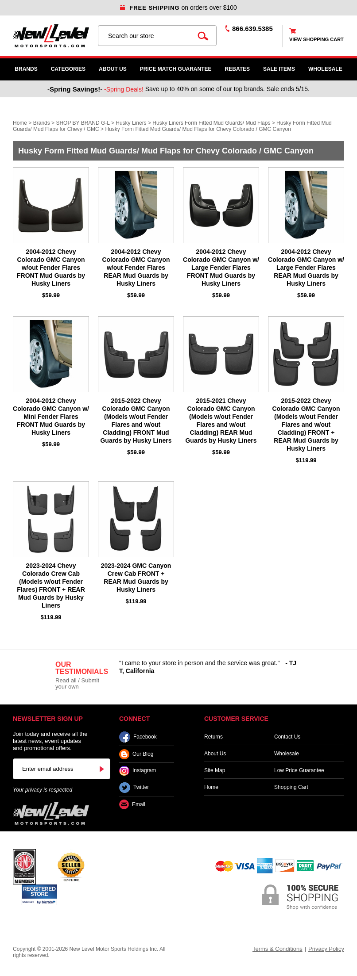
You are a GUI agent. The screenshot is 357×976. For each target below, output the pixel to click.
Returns (213, 737)
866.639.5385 (252, 28)
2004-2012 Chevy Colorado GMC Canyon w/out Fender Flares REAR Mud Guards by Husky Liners (136, 267)
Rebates (237, 69)
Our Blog (136, 754)
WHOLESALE (325, 69)
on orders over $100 (178, 7)
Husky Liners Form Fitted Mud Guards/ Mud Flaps (211, 123)
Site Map (214, 770)
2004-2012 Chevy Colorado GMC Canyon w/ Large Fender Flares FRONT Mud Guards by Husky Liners (221, 267)
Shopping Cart (291, 787)
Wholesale (286, 753)
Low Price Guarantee (299, 770)
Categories (68, 69)
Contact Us (287, 737)
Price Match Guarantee (176, 69)
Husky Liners (131, 123)
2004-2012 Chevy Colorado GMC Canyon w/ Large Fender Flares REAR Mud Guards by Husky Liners (306, 267)
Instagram (137, 771)
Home (20, 123)
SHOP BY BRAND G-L (82, 123)
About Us (113, 69)
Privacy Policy (326, 948)
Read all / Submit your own (77, 683)
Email (132, 805)
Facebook (138, 737)
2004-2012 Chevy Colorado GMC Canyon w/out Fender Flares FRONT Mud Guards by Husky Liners (51, 267)
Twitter (134, 787)
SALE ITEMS (279, 69)
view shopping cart (316, 39)
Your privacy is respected (42, 790)
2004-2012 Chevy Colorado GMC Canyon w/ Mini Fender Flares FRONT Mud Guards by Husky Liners (51, 416)
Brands (26, 69)
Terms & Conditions (277, 948)
